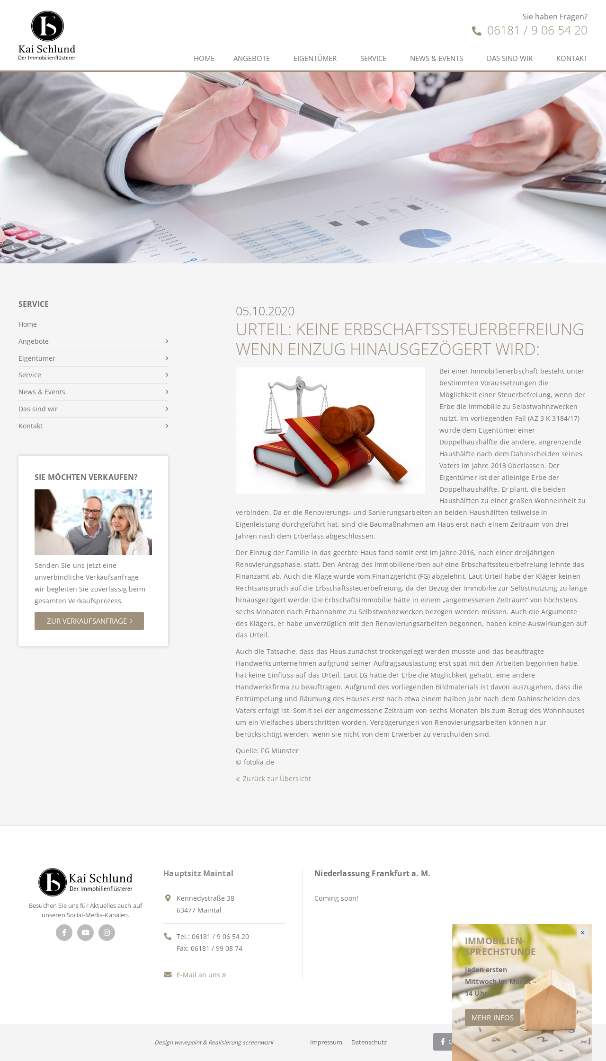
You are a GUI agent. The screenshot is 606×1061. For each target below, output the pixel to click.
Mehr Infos (493, 1017)
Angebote (251, 58)
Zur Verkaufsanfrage (87, 621)
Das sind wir (510, 58)
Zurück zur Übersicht (277, 778)
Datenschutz (369, 1042)
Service (373, 58)
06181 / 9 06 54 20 (530, 30)
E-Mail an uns (191, 974)
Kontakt (572, 58)
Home (204, 58)
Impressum (326, 1042)
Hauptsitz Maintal (198, 873)
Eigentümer (315, 58)
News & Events (436, 58)
